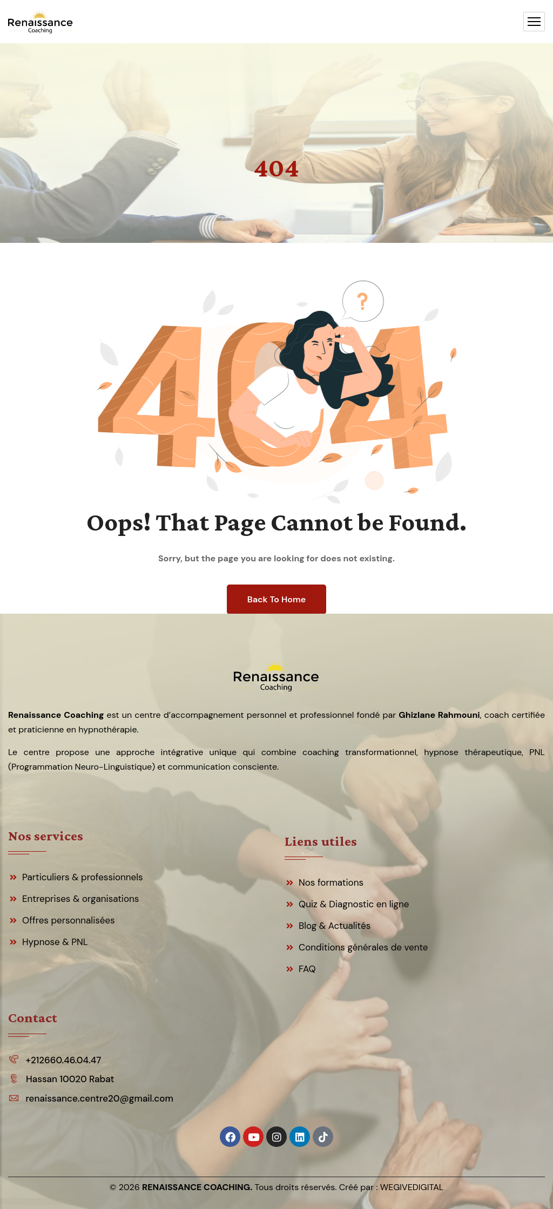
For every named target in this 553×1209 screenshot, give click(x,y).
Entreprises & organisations (80, 899)
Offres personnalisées (68, 920)
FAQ (307, 969)
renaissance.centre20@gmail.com (99, 1098)
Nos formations (331, 882)
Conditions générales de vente (363, 947)
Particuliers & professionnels (82, 877)
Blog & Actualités (334, 926)
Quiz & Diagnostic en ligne (354, 904)
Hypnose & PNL (55, 942)
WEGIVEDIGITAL (412, 1187)
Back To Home (276, 599)
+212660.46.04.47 (63, 1060)
